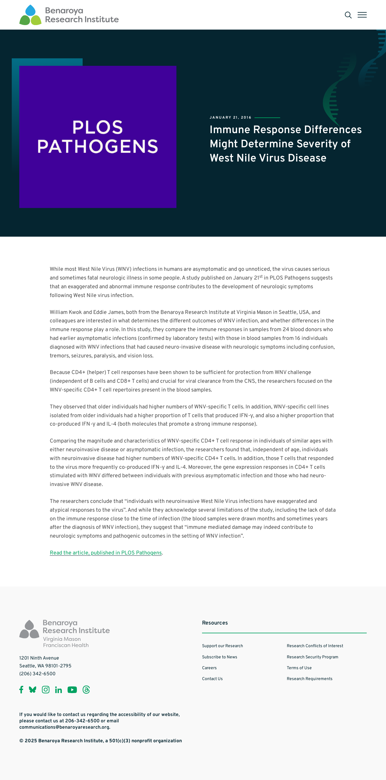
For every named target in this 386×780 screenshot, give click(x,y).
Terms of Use (299, 668)
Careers (209, 668)
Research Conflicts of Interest (315, 646)
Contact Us (212, 679)
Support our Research (222, 646)
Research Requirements (310, 679)
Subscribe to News (219, 657)
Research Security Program (312, 657)
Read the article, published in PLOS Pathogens (106, 553)
